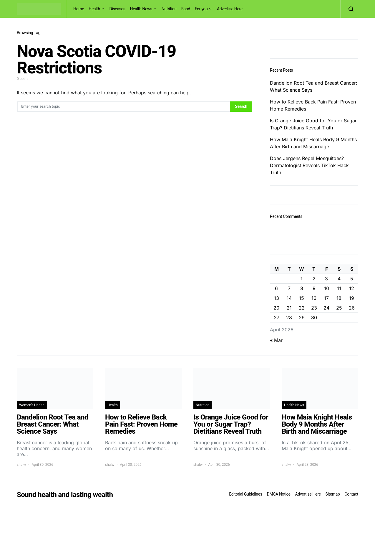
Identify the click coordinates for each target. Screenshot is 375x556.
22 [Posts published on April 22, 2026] (302, 308)
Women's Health (31, 405)
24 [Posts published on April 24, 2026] (326, 308)
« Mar (276, 340)
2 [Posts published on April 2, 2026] (314, 279)
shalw (21, 465)
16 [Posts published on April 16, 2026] (313, 298)
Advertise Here (230, 8)
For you (201, 8)
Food (185, 8)
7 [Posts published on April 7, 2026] (289, 288)
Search (241, 106)
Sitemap (332, 494)
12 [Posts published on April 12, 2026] (351, 288)
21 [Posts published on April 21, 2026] (289, 308)
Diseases (117, 8)
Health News (141, 8)
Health (94, 8)
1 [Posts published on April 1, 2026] (302, 279)
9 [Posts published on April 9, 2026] (314, 288)
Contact (351, 494)
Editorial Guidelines (245, 494)
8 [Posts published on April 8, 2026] (301, 288)
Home (78, 8)
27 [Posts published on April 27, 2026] (276, 317)
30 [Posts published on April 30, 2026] (314, 317)
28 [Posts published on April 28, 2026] (289, 317)
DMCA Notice (279, 494)
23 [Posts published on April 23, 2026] (314, 308)
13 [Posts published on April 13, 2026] (276, 298)
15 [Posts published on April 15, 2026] (301, 298)
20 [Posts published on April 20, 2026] (276, 308)
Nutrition (169, 8)
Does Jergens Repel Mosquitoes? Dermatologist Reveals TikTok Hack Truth (309, 165)
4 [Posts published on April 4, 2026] (339, 279)
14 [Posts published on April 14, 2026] (289, 298)
